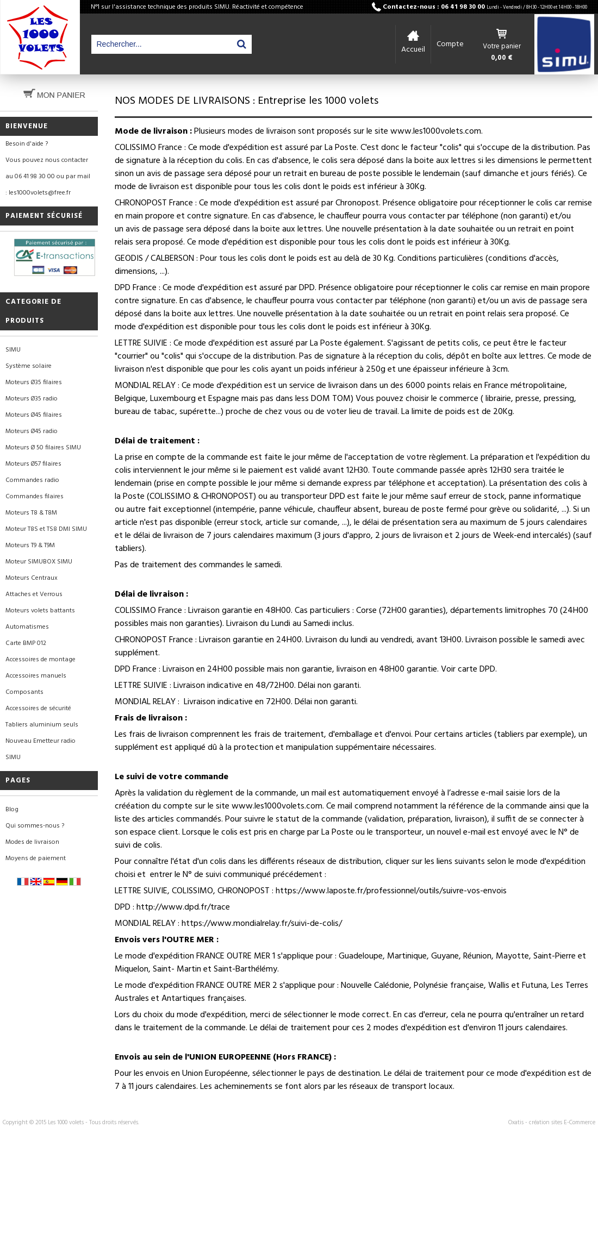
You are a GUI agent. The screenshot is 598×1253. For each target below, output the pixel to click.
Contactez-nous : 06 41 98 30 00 (485, 7)
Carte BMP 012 (25, 643)
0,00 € (502, 58)
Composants (24, 692)
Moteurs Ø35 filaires (33, 382)
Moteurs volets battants (40, 610)
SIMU (13, 349)
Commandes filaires (34, 496)
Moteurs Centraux (31, 578)
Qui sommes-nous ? (34, 825)
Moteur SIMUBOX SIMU (38, 561)
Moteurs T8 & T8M (31, 513)
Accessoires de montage (40, 659)
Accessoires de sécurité (38, 708)
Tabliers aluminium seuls (41, 724)
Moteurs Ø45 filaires (33, 415)
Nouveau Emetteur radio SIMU (40, 749)
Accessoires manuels (35, 676)
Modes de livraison (32, 842)
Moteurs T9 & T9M (30, 545)
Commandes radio (32, 480)
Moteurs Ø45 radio (31, 431)
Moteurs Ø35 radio (31, 398)
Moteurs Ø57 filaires (33, 464)
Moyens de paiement (35, 858)
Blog (11, 809)
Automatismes (27, 627)
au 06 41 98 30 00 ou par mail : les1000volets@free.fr (47, 184)
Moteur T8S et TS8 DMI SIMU (46, 529)
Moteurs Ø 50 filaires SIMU (43, 447)
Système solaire (28, 366)
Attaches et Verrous (34, 594)
